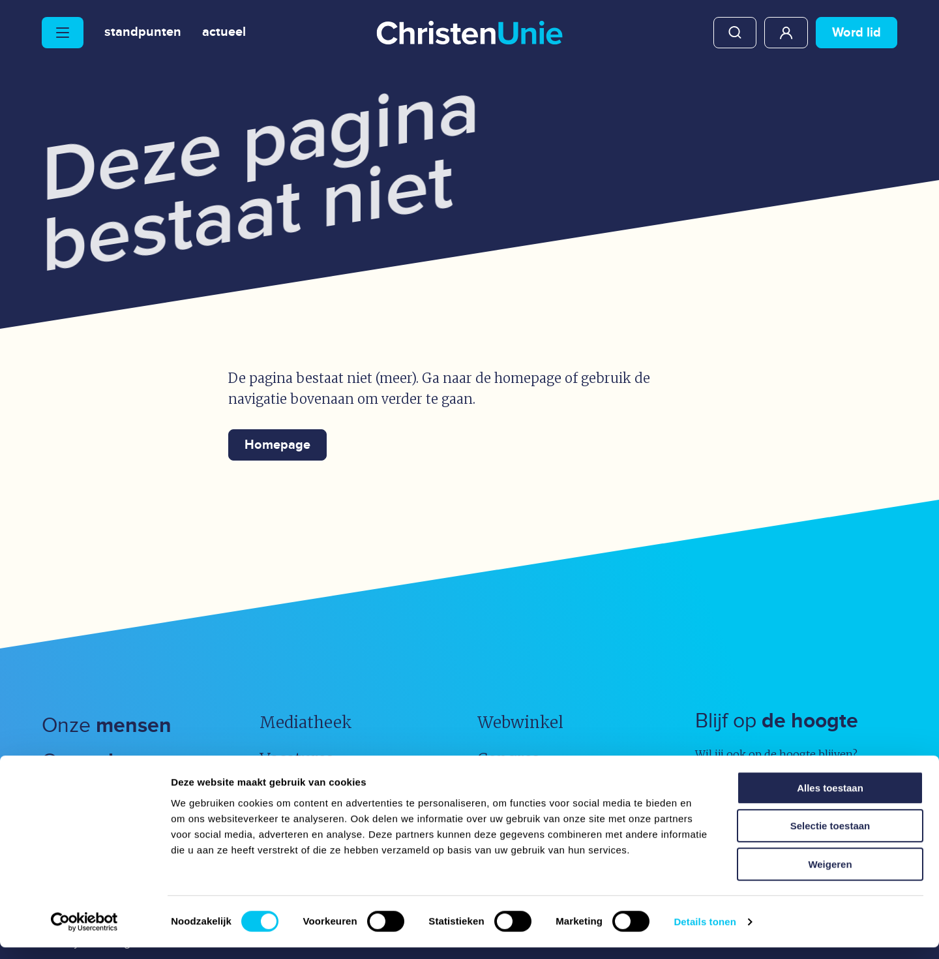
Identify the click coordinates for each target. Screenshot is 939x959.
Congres (508, 759)
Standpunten (142, 32)
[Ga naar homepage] (469, 34)
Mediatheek (306, 722)
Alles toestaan (830, 799)
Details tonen (705, 933)
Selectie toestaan (830, 838)
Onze (106, 726)
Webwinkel (520, 722)
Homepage (277, 445)
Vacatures (296, 759)
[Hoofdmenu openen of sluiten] (62, 32)
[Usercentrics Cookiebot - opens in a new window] (84, 933)
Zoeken (735, 32)
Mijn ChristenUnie (786, 32)
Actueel (224, 32)
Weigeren (830, 875)
